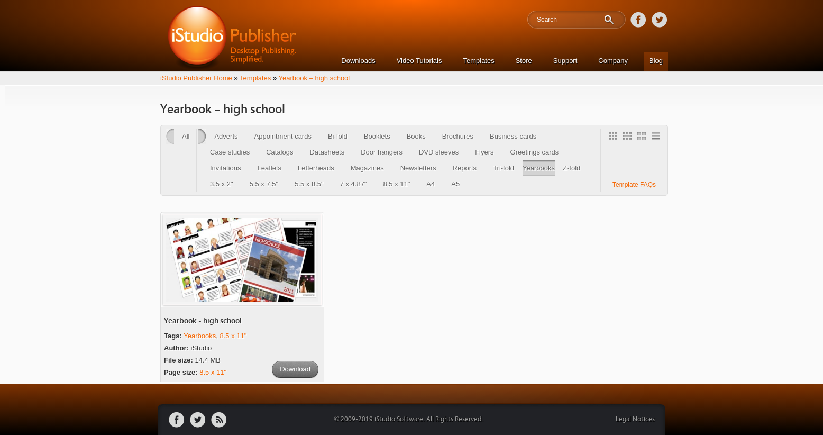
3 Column (629, 137)
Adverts (225, 136)
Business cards (513, 136)
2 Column (643, 137)
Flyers (484, 152)
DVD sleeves (439, 152)
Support (565, 61)
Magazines (367, 168)
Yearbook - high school (203, 320)
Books (416, 136)
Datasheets (326, 152)
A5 (455, 184)
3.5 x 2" (221, 184)
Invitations (225, 168)
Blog (656, 61)
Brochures (457, 136)
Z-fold (571, 168)
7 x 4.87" (353, 184)
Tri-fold (503, 168)
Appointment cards (283, 136)
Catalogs (279, 152)
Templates (478, 61)
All (185, 136)
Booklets (377, 136)
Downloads (358, 61)
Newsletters (418, 168)
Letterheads (316, 168)
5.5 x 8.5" (309, 184)
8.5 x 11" (396, 184)
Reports (465, 168)
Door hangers (382, 152)
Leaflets (270, 168)
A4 (430, 184)
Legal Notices (635, 419)
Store (524, 61)
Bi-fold (338, 136)
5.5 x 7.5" (264, 184)
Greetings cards (534, 152)
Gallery (614, 137)
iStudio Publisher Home (196, 78)
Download (295, 369)
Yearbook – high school (314, 78)
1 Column (657, 137)
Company (613, 61)
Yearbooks (539, 168)
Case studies (230, 152)
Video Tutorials (419, 61)
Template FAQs (634, 184)
